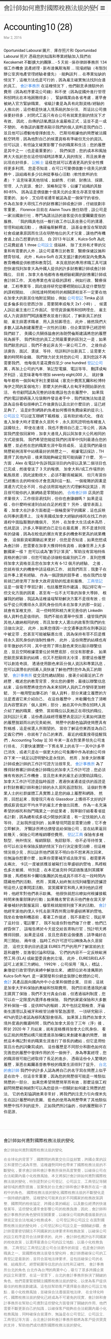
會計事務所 (30, 86)
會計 (103, 905)
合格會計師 (77, 492)
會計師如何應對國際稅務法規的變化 (53, 8)
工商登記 (95, 581)
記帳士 (38, 162)
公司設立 (45, 245)
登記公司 (95, 363)
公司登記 (75, 298)
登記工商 (75, 834)
